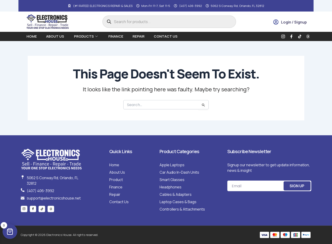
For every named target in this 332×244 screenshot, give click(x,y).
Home (32, 36)
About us (55, 36)
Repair (139, 36)
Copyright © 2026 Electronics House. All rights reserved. (59, 235)
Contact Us (166, 36)
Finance (115, 36)
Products (86, 36)
